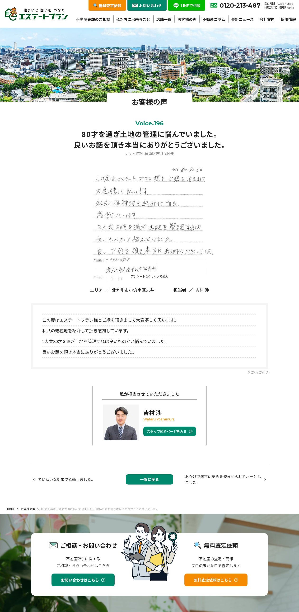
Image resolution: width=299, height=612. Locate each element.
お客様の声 (187, 19)
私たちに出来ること (133, 19)
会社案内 (267, 19)
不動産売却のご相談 (93, 19)
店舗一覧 (163, 19)
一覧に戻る (149, 479)
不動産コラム (213, 19)
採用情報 (288, 19)
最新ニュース (242, 19)
